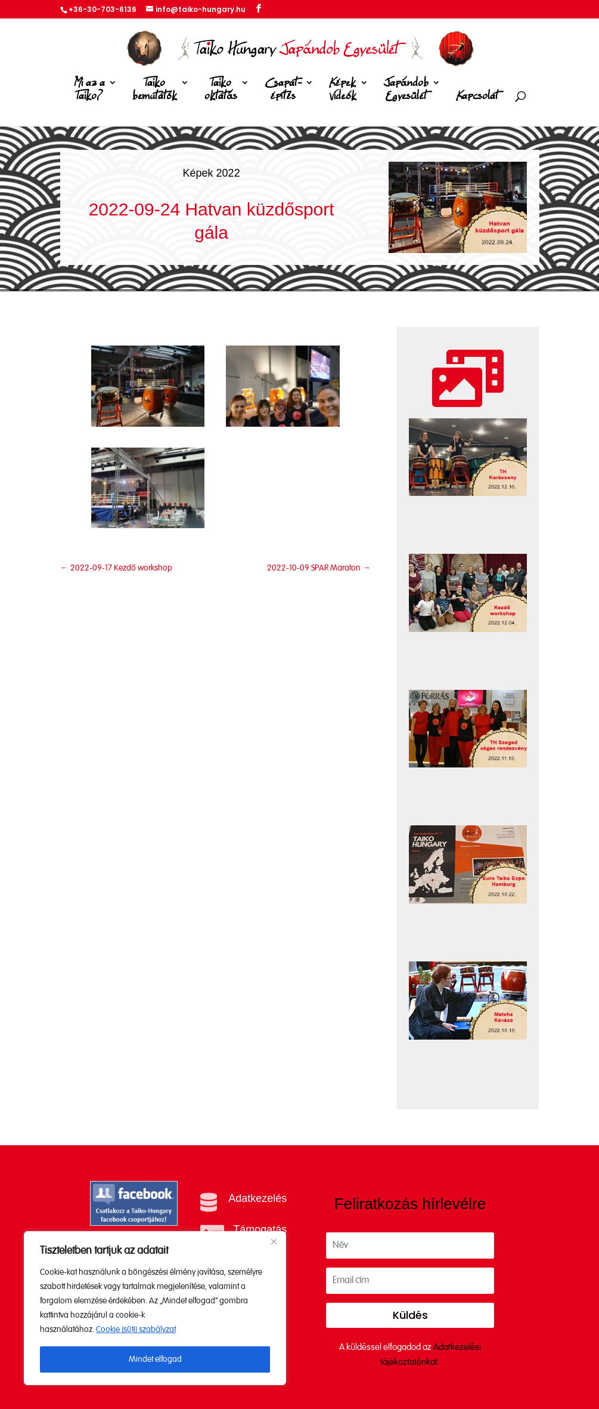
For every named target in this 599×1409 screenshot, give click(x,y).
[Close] (273, 1241)
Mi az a (89, 91)
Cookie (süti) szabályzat (136, 1329)
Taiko (154, 91)
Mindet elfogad (155, 1359)
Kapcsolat (477, 96)
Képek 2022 (211, 173)
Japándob (406, 91)
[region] (155, 1308)
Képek (342, 91)
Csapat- (283, 91)
